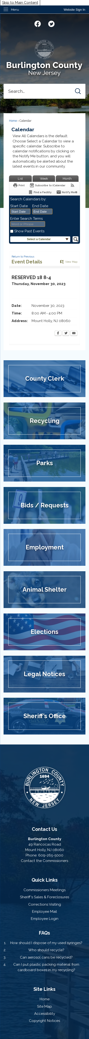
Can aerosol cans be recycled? (46, 957)
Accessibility (44, 1013)
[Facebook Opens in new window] (58, 334)
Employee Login (44, 919)
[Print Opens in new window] (19, 185)
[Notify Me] (66, 192)
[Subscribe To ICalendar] (47, 185)
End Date (40, 206)
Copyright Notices (44, 1021)
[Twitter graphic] (51, 23)
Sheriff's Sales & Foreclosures (44, 897)
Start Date (19, 206)
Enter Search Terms (26, 218)
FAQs (44, 933)
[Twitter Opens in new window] (65, 334)
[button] (77, 91)
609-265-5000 (50, 855)
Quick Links (45, 880)
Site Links (44, 989)
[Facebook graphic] (37, 23)
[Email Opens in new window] (73, 334)
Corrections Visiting (44, 904)
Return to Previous (23, 256)
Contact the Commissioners (44, 861)
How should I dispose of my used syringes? (46, 943)
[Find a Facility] (40, 192)
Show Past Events (29, 231)
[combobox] (20, 211)
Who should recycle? (46, 950)
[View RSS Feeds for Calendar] (72, 185)
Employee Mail (44, 911)
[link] (74, 9)
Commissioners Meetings (44, 890)
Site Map (44, 1006)
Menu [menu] (15, 9)
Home (13, 120)
